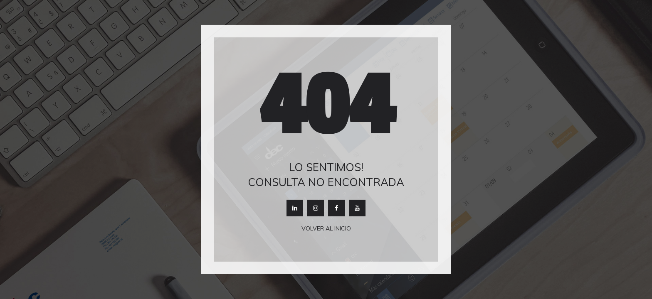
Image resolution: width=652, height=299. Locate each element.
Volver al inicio (326, 228)
